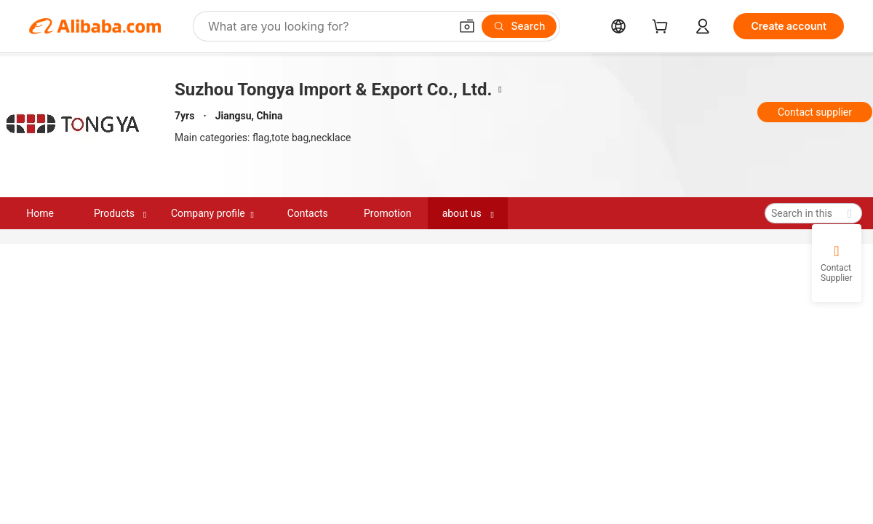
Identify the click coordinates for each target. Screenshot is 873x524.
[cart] (663, 28)
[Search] (519, 26)
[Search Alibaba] (327, 26)
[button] (467, 26)
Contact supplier (815, 112)
